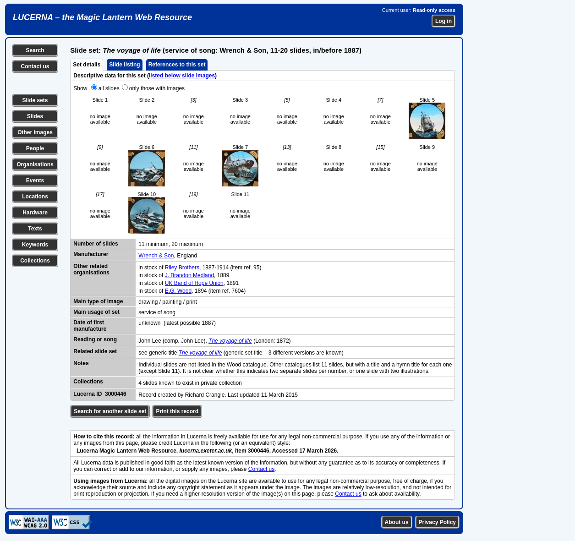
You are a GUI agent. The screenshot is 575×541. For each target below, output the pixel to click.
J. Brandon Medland (189, 275)
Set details (86, 64)
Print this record (177, 411)
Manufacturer (90, 254)
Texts (35, 228)
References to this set (177, 64)
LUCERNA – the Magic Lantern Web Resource (102, 17)
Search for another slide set (110, 411)
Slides (35, 116)
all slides (109, 88)
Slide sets (35, 100)
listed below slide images (182, 75)
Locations (35, 196)
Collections (35, 260)
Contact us (35, 66)
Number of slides (95, 243)
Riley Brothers (182, 267)
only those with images (157, 88)
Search (35, 50)
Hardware (35, 212)
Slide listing (124, 64)
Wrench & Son (156, 255)
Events (35, 180)
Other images (35, 132)
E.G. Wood (178, 291)
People (35, 148)
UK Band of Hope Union (194, 283)
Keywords (35, 244)
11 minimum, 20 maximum (170, 244)
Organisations (35, 164)
